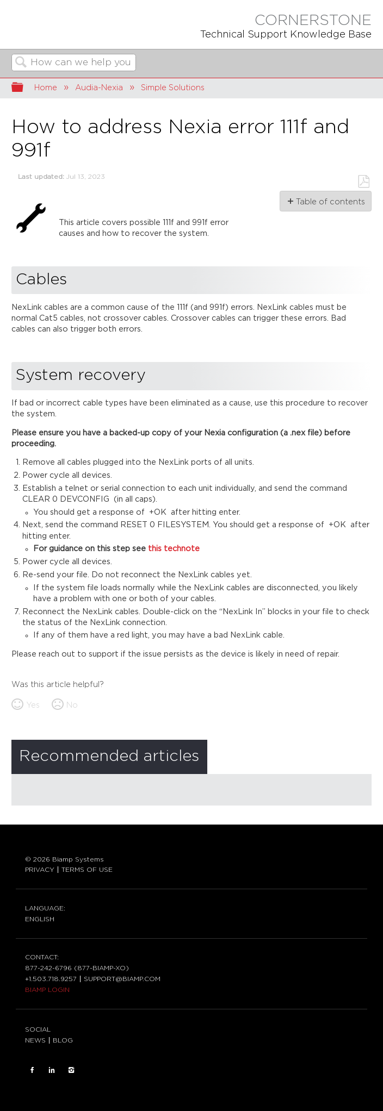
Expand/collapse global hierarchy (24, 88)
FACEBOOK (32, 1070)
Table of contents (330, 202)
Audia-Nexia (99, 88)
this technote (174, 548)
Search (21, 63)
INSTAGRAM (71, 1070)
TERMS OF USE (87, 869)
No (72, 705)
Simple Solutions (173, 88)
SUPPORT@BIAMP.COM (122, 979)
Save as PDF (363, 182)
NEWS (35, 1040)
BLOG (63, 1040)
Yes (33, 705)
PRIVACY (39, 869)
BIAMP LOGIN (47, 990)
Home (45, 88)
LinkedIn (51, 1070)
